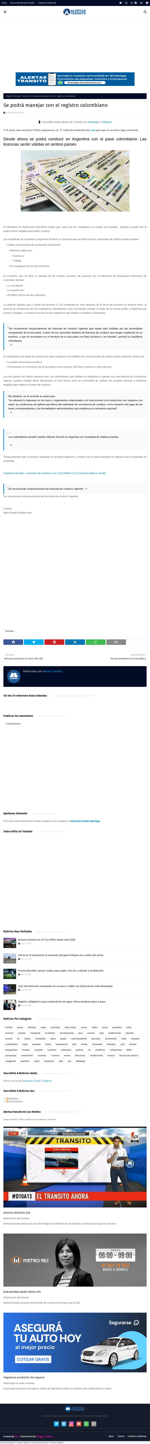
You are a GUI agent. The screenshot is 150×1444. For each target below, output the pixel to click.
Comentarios (14, 1101)
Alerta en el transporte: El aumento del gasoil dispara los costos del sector (61, 955)
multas (84, 1044)
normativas (40, 1039)
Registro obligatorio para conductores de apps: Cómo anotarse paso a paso (61, 1001)
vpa (69, 1061)
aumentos (117, 1027)
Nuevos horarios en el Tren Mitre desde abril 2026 (46, 939)
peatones (25, 1061)
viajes (25, 1044)
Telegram (107, 121)
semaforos (100, 1050)
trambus (26, 1050)
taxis (74, 1044)
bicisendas (97, 1044)
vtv (18, 1039)
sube (101, 1033)
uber (61, 1061)
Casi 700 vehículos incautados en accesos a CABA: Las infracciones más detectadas (65, 986)
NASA (129, 1050)
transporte (35, 1033)
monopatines (11, 1050)
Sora (17, 1436)
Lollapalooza (116, 1050)
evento (67, 1055)
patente (79, 1050)
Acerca (121, 1436)
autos (43, 1027)
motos (48, 1044)
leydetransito (114, 1033)
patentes (36, 1044)
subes (37, 1061)
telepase (135, 1039)
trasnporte (49, 1061)
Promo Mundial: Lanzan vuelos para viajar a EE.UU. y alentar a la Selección (61, 970)
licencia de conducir (128, 1055)
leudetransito (96, 1055)
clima (128, 1027)
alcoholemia (111, 1039)
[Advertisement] (75, 43)
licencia (111, 1055)
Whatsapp (93, 121)
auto (122, 1044)
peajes (63, 1039)
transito (9, 1027)
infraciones (80, 1055)
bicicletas (95, 1039)
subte (124, 1039)
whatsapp (80, 1061)
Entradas (12, 1098)
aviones (91, 1033)
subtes (94, 1027)
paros (105, 1027)
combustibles (11, 1044)
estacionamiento (79, 1039)
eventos (22, 1033)
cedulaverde (27, 1055)
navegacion (10, 1061)
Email (38, 1081)
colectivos (55, 1027)
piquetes (130, 1033)
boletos (132, 1044)
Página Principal (13, 96)
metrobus (111, 1044)
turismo (8, 1039)
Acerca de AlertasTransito (22, 3)
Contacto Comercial (47, 3)
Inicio (4, 3)
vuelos (27, 1039)
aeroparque (10, 1055)
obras (53, 1039)
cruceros (55, 1055)
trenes (20, 1027)
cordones (42, 1055)
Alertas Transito (52, 671)
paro (80, 1033)
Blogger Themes (44, 1436)
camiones (51, 1050)
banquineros (62, 1044)
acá (93, 130)
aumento (38, 1050)
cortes (84, 1027)
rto (89, 1050)
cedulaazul (66, 1050)
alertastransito (67, 1033)
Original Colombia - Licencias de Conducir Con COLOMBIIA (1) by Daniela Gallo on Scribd (54, 473)
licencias (27, 96)
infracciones (70, 1027)
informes (32, 1027)
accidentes (50, 1033)
